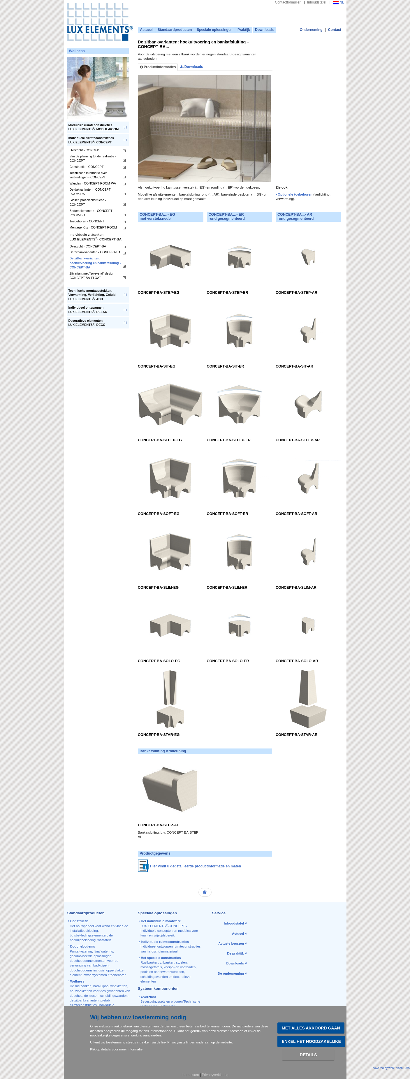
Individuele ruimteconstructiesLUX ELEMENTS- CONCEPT (91, 140)
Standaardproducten (175, 30)
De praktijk (235, 953)
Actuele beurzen (231, 943)
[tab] (281, 69)
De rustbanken (80, 986)
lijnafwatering (103, 951)
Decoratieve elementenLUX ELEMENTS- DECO (86, 323)
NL (338, 2)
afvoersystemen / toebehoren (104, 975)
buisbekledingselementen (89, 935)
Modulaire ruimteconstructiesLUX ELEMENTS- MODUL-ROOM (93, 127)
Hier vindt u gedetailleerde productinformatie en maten (195, 866)
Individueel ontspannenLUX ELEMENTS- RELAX (87, 310)
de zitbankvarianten (84, 1000)
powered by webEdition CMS (391, 1068)
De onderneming (231, 973)
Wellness (77, 51)
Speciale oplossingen (215, 30)
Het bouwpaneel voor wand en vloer (96, 926)
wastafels (104, 940)
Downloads (264, 30)
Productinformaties (158, 67)
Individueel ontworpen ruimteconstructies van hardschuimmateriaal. (170, 946)
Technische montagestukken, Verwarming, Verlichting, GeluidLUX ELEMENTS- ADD (92, 295)
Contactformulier (287, 2)
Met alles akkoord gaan (311, 1028)
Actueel (146, 30)
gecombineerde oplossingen (90, 956)
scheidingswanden (114, 995)
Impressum (190, 1075)
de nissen (91, 995)
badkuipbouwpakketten (110, 986)
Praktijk (243, 30)
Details (308, 1054)
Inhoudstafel (316, 2)
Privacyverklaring (215, 1075)
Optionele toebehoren (295, 194)
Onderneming (311, 30)
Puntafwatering (81, 951)
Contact (334, 30)
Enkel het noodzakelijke (311, 1041)
